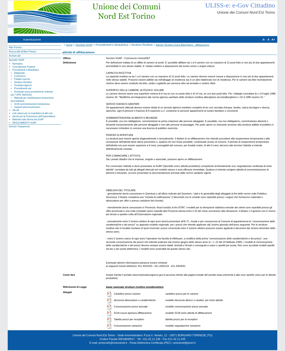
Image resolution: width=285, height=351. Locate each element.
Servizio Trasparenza (19, 126)
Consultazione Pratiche (23, 67)
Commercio (20, 76)
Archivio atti (14, 56)
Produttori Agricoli (23, 85)
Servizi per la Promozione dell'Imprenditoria (33, 116)
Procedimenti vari (22, 88)
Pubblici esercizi (22, 79)
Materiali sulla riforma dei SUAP (28, 119)
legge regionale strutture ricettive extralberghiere (135, 287)
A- (264, 39)
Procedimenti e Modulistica (25, 70)
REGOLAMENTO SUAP (24, 123)
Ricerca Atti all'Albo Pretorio (22, 51)
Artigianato (19, 73)
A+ (273, 39)
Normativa (17, 64)
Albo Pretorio (15, 47)
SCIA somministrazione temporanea (32, 104)
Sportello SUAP (16, 60)
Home (69, 45)
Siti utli (15, 110)
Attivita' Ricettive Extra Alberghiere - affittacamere (182, 45)
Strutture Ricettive (23, 82)
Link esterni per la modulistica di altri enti (32, 113)
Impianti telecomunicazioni (27, 107)
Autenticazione (32, 39)
